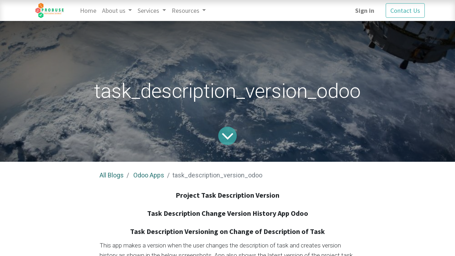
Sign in (364, 10)
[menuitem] (88, 10)
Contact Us (405, 10)
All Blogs (112, 175)
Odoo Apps (148, 175)
